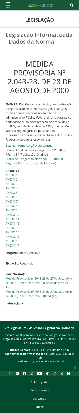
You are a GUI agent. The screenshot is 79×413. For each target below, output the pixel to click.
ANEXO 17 (12, 245)
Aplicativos (39, 398)
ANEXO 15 (12, 237)
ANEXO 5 (11, 193)
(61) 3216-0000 (52, 353)
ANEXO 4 (11, 188)
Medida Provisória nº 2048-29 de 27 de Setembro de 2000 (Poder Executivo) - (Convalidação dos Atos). (38, 282)
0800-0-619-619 (41, 350)
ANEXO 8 (11, 206)
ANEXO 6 (11, 197)
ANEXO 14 (12, 232)
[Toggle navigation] (8, 5)
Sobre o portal (39, 382)
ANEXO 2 (11, 179)
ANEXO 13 (12, 228)
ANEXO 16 (12, 241)
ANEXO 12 (12, 223)
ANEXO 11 (12, 219)
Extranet (39, 407)
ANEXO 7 (11, 201)
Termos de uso (40, 390)
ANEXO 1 (11, 175)
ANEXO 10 (12, 215)
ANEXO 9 (11, 210)
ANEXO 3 (11, 184)
